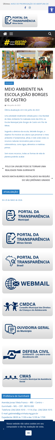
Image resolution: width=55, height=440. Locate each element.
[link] (51, 9)
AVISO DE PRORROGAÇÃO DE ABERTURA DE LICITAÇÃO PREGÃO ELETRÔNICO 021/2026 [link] (30, 5)
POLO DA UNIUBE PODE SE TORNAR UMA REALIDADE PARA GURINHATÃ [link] (24, 168)
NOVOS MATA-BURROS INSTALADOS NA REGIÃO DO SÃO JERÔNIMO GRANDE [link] (27, 178)
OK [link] (28, 433)
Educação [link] (9, 83)
